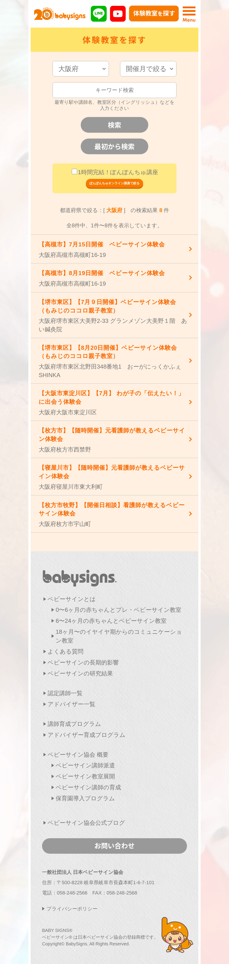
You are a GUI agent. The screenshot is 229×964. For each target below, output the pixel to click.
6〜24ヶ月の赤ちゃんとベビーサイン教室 (111, 620)
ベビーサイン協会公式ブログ (86, 822)
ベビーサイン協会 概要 (78, 754)
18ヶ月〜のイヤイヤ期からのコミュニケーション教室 (119, 636)
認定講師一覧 (65, 693)
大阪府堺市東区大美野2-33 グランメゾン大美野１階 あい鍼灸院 (114, 315)
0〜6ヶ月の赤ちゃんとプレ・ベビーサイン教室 (118, 609)
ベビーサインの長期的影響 (83, 662)
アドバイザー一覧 (71, 704)
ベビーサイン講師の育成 (88, 787)
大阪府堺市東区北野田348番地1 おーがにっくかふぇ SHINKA (114, 361)
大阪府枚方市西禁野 (114, 439)
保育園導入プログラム (85, 798)
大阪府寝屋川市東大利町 (114, 477)
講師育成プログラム (74, 724)
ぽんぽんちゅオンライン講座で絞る (114, 183)
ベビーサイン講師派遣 (85, 765)
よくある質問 (65, 651)
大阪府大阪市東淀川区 (114, 402)
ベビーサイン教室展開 (85, 776)
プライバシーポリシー (72, 909)
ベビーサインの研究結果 (80, 673)
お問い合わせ (114, 845)
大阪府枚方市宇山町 (114, 514)
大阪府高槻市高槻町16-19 (114, 249)
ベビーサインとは (72, 599)
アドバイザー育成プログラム (86, 735)
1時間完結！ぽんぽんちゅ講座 (115, 172)
